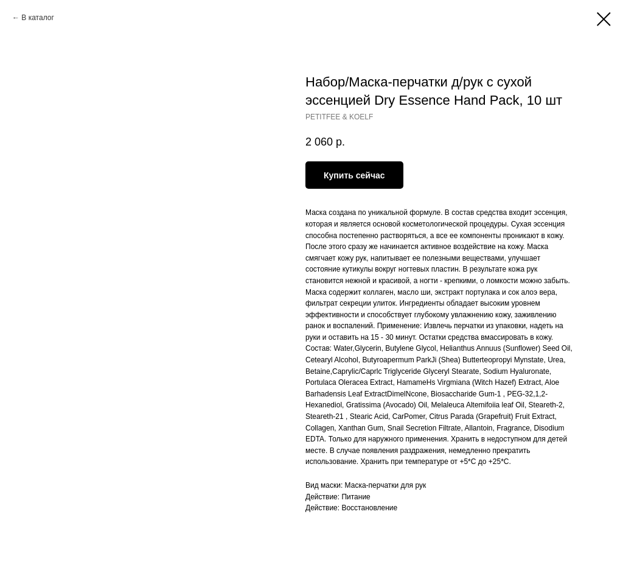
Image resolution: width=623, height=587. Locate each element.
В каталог (37, 17)
